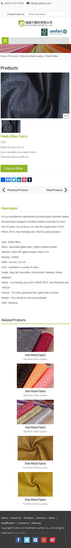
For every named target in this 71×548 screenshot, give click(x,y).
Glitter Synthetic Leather (32, 56)
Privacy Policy (19, 532)
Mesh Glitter (52, 56)
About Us (16, 517)
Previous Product (17, 190)
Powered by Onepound (39, 532)
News (52, 517)
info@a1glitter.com (40, 3)
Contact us (24, 522)
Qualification (8, 522)
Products (13, 56)
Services (41, 517)
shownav (5, 40)
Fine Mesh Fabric (35, 463)
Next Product (54, 190)
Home (4, 517)
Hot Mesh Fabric (35, 355)
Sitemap (36, 522)
